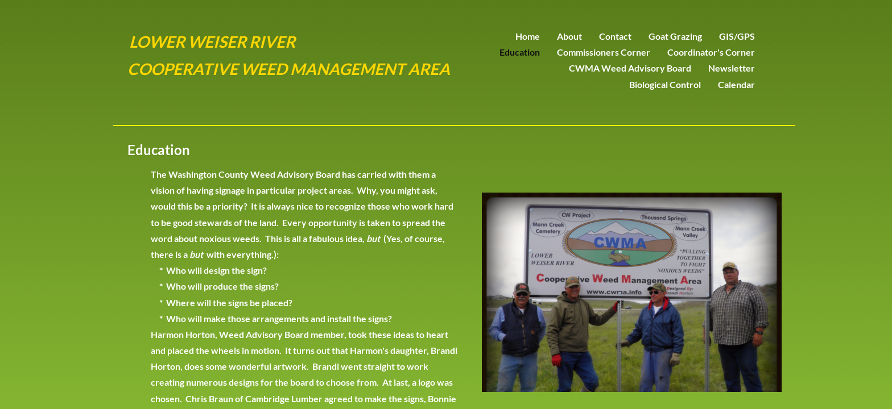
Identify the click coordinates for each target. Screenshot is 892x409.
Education (519, 52)
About (569, 36)
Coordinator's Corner (711, 52)
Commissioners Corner (603, 52)
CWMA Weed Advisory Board (630, 67)
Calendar (736, 84)
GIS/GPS (737, 36)
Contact (615, 36)
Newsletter (731, 67)
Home (527, 36)
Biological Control (665, 84)
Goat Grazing (675, 36)
